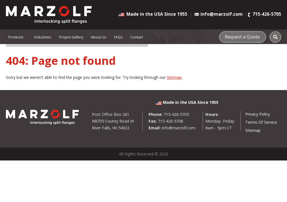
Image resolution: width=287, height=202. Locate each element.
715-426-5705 (267, 14)
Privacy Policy (257, 114)
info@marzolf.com (221, 14)
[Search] (275, 36)
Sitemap (174, 77)
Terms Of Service (261, 122)
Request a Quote (244, 36)
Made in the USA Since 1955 (156, 14)
